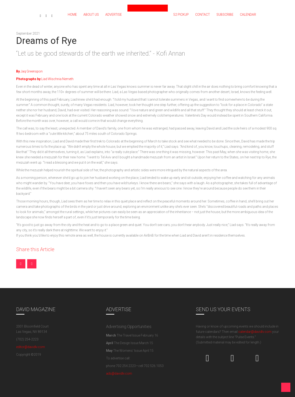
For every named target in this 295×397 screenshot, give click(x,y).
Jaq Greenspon (29, 71)
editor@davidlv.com (30, 347)
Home (72, 14)
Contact (202, 14)
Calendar (248, 14)
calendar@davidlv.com (254, 332)
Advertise (113, 14)
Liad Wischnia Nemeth (45, 79)
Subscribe (224, 14)
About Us (91, 14)
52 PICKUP (181, 14)
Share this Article (35, 249)
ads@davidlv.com (119, 373)
